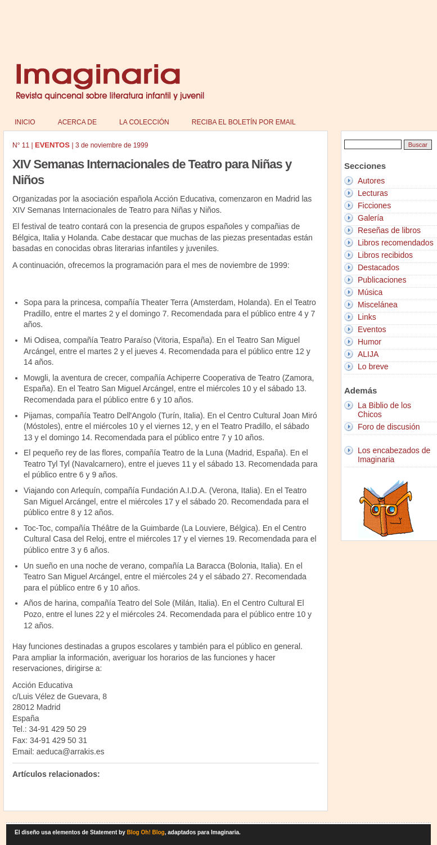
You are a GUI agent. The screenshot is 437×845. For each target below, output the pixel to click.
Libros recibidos (385, 255)
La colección (144, 122)
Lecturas (373, 193)
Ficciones (374, 205)
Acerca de (77, 122)
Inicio (25, 122)
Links (367, 316)
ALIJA (368, 354)
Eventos (372, 329)
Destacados (378, 267)
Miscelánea (378, 304)
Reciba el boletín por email (244, 122)
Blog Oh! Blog (146, 832)
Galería (371, 217)
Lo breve (373, 366)
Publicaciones (382, 279)
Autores (371, 180)
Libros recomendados (396, 242)
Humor (369, 341)
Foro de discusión (389, 426)
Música (370, 292)
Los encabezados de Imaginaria (394, 455)
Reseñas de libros (389, 230)
